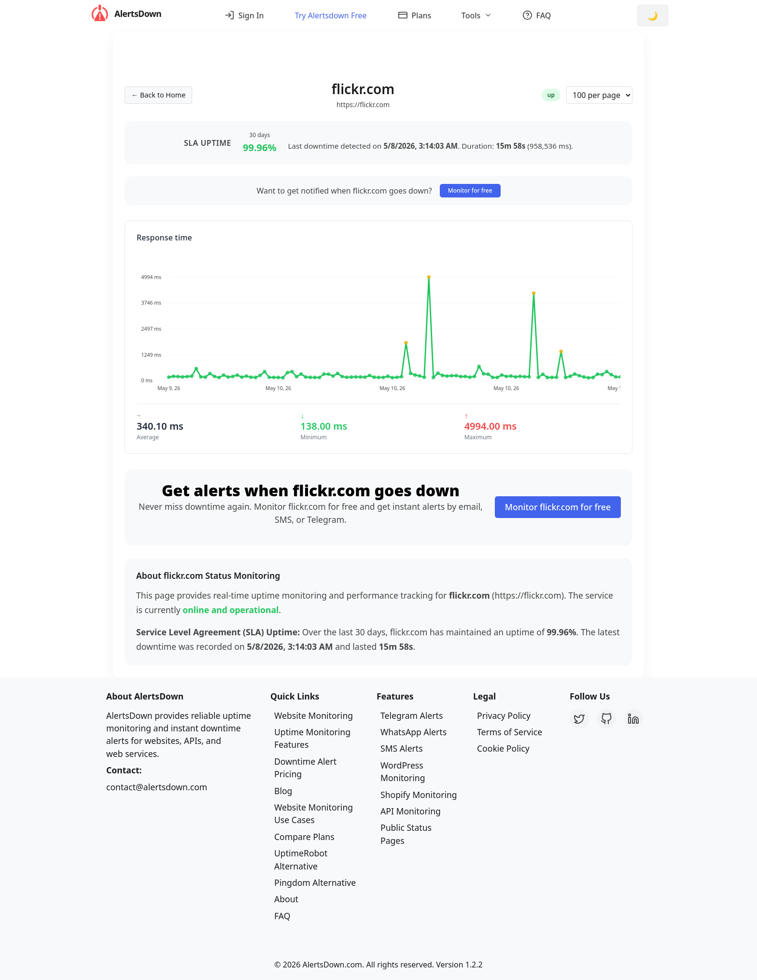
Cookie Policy (503, 748)
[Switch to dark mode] (652, 15)
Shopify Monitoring (418, 794)
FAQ (536, 15)
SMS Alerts (401, 748)
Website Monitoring (313, 715)
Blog (283, 791)
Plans (415, 15)
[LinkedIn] (633, 718)
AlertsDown (125, 14)
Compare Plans (304, 836)
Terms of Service (509, 732)
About (286, 899)
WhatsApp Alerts (413, 732)
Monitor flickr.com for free (558, 507)
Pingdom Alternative (315, 882)
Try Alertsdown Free (331, 15)
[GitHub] (606, 718)
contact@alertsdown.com (156, 787)
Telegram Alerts (411, 715)
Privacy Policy (504, 715)
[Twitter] (579, 718)
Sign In (244, 15)
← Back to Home (158, 94)
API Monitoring (410, 811)
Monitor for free (470, 190)
